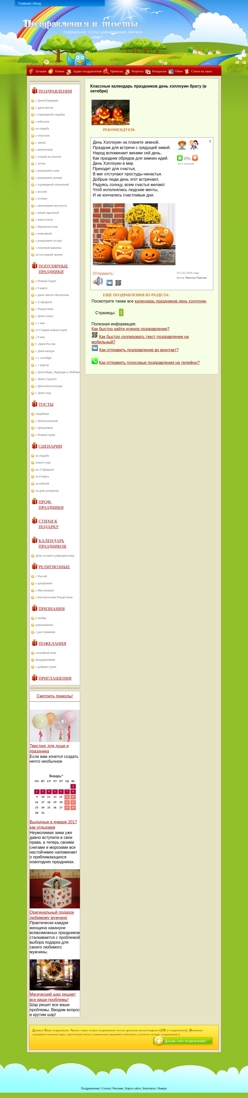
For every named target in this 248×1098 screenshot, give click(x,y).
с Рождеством (44, 309)
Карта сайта (133, 1088)
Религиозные (54, 566)
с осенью (41, 198)
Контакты (149, 1088)
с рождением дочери (49, 177)
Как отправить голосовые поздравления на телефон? (149, 362)
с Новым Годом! (46, 281)
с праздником (44, 427)
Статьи (105, 1088)
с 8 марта (41, 288)
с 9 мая (40, 337)
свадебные (42, 413)
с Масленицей (45, 590)
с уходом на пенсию (48, 156)
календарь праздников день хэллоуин (170, 301)
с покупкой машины (48, 247)
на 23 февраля (45, 469)
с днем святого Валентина (52, 295)
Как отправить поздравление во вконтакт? (139, 350)
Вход (37, 3)
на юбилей (42, 483)
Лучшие (40, 71)
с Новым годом (45, 435)
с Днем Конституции (49, 386)
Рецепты (138, 71)
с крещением (44, 583)
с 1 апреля (42, 365)
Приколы (116, 71)
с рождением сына (47, 170)
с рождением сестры (49, 240)
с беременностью (47, 226)
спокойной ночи (46, 653)
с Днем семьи (44, 316)
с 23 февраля (44, 302)
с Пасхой (41, 576)
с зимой (41, 142)
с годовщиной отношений (52, 184)
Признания (52, 608)
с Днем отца (43, 393)
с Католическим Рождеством (54, 597)
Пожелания (52, 643)
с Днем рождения (47, 421)
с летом (40, 163)
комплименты (44, 625)
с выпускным (44, 149)
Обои (178, 71)
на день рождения (47, 490)
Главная (24, 3)
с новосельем (44, 219)
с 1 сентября (43, 358)
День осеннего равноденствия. (55, 555)
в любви (41, 618)
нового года (43, 462)
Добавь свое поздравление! (186, 1041)
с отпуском (43, 135)
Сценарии (50, 446)
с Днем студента (46, 379)
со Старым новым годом (51, 330)
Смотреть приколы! (55, 696)
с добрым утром (46, 667)
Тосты (46, 404)
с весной (41, 191)
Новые (59, 71)
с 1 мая (40, 323)
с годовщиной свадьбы (50, 114)
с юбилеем (42, 121)
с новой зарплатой (47, 212)
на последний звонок (49, 254)
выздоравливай (45, 659)
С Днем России (45, 344)
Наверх (162, 1088)
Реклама (118, 1088)
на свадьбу (42, 128)
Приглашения (55, 678)
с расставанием (45, 632)
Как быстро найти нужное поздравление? (131, 329)
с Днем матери (45, 351)
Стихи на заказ (201, 71)
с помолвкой (43, 233)
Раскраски (159, 71)
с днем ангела (44, 107)
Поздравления (55, 91)
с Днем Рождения (47, 100)
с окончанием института (51, 205)
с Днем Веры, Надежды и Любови (58, 372)
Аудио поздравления (87, 71)
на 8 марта (42, 476)
